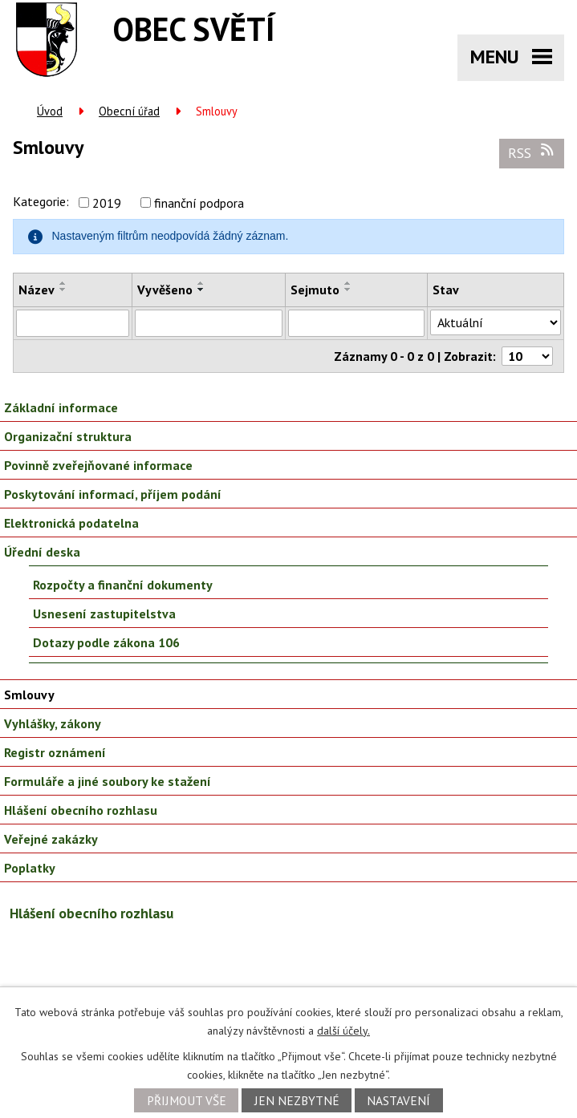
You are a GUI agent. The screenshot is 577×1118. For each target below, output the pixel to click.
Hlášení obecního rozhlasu (80, 810)
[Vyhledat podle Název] (72, 323)
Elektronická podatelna (71, 523)
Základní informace (61, 407)
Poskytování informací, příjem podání (112, 494)
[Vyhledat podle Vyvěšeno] (208, 323)
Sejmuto (315, 290)
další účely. (343, 1030)
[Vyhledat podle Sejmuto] (356, 323)
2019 (106, 203)
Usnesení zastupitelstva (104, 614)
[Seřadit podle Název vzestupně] (63, 283)
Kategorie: (41, 201)
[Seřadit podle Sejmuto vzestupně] (348, 283)
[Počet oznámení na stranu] (527, 356)
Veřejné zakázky (51, 839)
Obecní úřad (129, 111)
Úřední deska (42, 552)
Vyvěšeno (165, 290)
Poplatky (29, 868)
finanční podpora (199, 203)
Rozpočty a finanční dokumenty (123, 585)
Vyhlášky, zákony (52, 723)
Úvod (50, 111)
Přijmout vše (186, 1100)
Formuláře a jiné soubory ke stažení (107, 781)
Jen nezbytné (296, 1100)
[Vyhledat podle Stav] (495, 322)
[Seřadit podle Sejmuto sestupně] (348, 289)
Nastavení (398, 1100)
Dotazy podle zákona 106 (106, 642)
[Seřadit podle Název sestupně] (63, 289)
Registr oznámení (55, 752)
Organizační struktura (68, 436)
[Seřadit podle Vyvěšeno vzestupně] (201, 283)
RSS (532, 152)
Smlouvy (29, 695)
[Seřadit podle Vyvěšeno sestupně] (201, 289)
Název (36, 290)
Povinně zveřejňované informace (98, 465)
